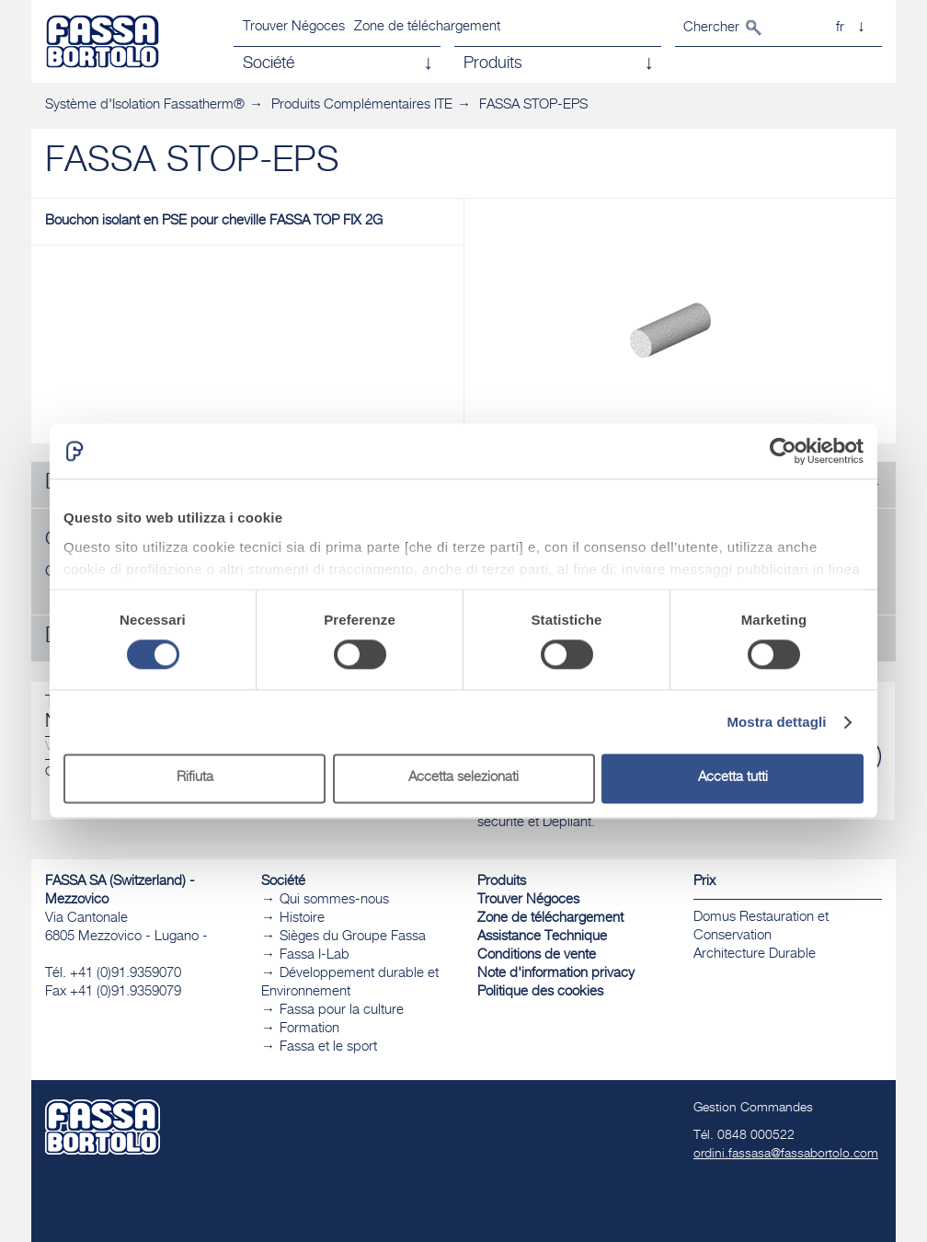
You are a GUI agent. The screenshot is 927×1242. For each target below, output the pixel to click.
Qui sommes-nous (334, 900)
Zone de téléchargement (427, 27)
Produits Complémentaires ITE (361, 105)
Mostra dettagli (776, 722)
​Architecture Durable (754, 954)
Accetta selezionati (463, 779)
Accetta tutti (733, 779)
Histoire (302, 919)
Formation (309, 1029)
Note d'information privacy (556, 974)
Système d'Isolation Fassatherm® (145, 105)
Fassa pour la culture (342, 1011)
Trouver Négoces (294, 27)
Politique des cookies (540, 992)
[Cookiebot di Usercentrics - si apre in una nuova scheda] (783, 451)
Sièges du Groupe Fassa (353, 937)
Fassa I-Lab (314, 955)
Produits (501, 882)
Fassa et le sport (328, 1047)
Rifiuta (195, 779)
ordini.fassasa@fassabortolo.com (785, 1154)
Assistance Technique (542, 937)
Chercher (711, 28)
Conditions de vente (536, 955)
